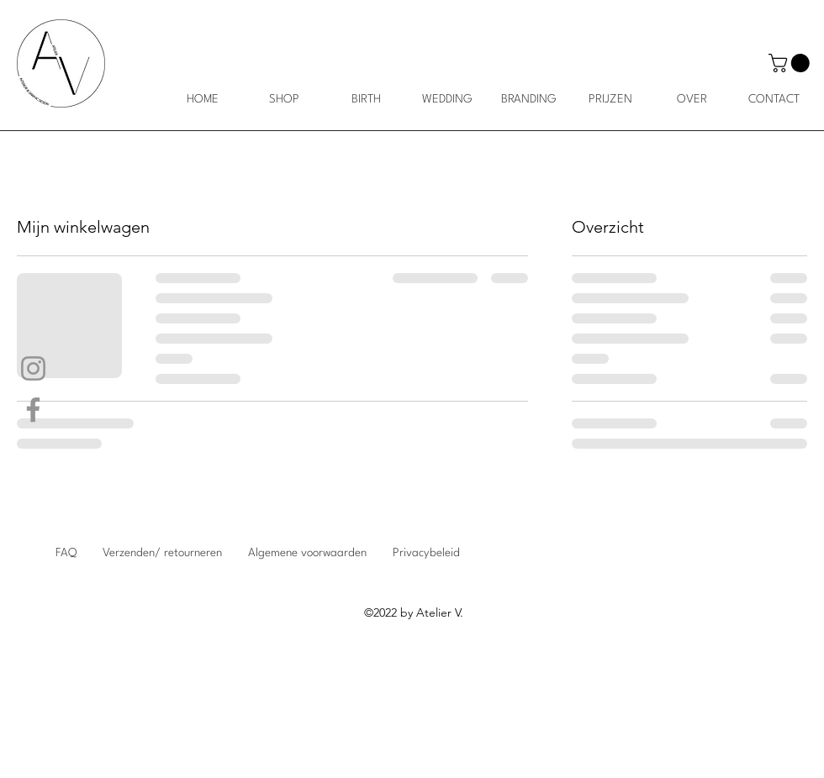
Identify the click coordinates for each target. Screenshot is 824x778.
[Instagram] (33, 368)
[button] (791, 63)
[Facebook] (33, 409)
